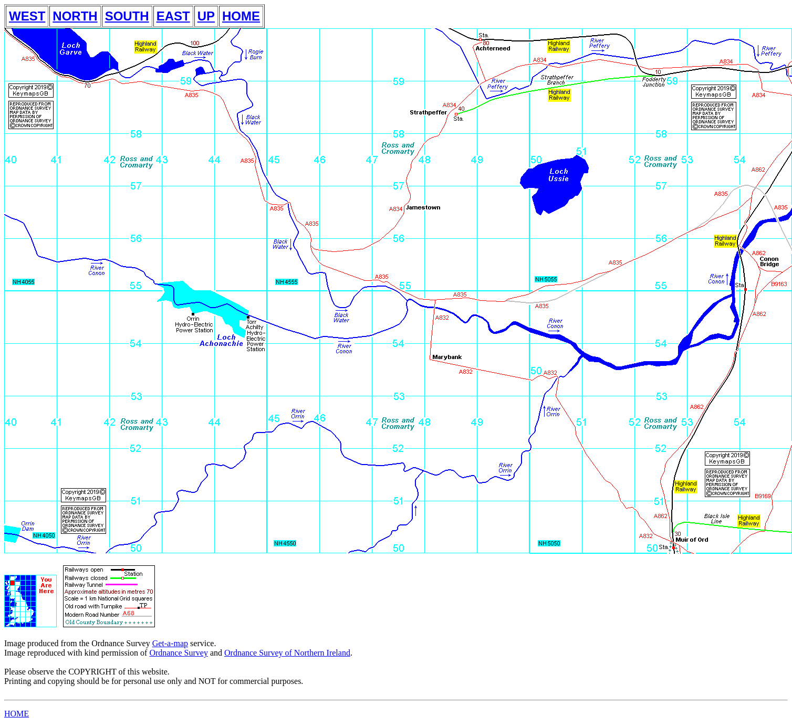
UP (206, 16)
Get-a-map (170, 643)
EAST (173, 16)
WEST (27, 16)
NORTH (75, 16)
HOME (241, 16)
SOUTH (127, 16)
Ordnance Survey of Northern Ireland (287, 652)
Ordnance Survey (178, 652)
